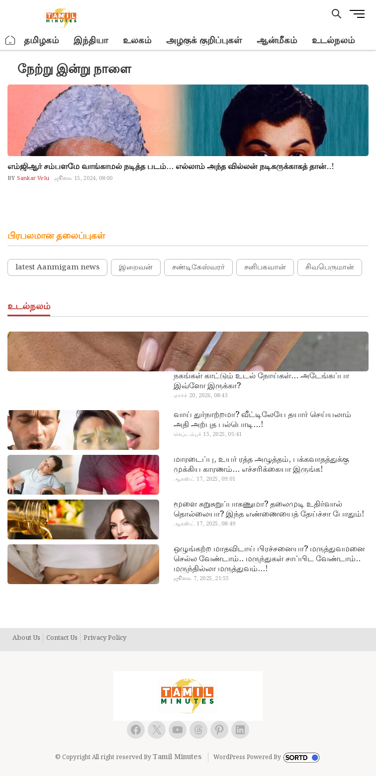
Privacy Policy (105, 638)
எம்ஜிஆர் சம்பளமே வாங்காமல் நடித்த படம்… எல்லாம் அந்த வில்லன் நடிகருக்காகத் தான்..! (170, 166)
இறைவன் (136, 267)
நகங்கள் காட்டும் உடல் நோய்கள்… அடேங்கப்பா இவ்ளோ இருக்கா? (261, 381)
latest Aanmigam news (57, 267)
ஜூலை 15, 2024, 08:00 (83, 178)
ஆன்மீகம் (277, 40)
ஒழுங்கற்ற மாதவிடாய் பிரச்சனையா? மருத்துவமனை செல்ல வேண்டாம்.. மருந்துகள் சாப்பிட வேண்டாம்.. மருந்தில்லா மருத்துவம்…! (269, 559)
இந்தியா (91, 40)
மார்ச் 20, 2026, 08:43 (201, 395)
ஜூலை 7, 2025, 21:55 (201, 578)
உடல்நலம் (333, 40)
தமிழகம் (41, 40)
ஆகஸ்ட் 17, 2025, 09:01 (204, 479)
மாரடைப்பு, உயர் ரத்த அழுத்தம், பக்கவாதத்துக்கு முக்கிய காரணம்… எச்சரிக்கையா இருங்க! (261, 465)
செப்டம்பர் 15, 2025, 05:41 (208, 434)
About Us (26, 638)
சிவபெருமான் (329, 267)
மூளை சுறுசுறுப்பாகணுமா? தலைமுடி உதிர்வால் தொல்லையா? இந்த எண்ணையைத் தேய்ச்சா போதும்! (269, 509)
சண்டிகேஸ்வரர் (198, 267)
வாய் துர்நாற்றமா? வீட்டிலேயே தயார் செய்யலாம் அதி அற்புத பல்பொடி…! (262, 420)
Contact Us (62, 638)
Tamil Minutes (177, 757)
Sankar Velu (32, 178)
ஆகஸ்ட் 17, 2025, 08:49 (204, 523)
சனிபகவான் (265, 267)
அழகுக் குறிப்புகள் (204, 40)
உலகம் (137, 40)
